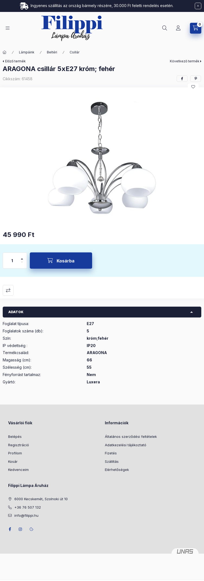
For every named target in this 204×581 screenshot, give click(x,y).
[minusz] (22, 264)
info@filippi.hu (26, 515)
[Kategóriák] (7, 28)
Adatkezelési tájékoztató (125, 445)
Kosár (13, 461)
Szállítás (112, 461)
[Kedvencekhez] (193, 87)
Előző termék (15, 61)
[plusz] (22, 257)
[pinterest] (195, 78)
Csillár (74, 52)
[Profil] (178, 28)
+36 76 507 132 (27, 507)
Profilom (15, 453)
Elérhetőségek (117, 469)
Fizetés (111, 453)
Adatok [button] (16, 312)
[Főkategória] (5, 52)
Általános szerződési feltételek (131, 436)
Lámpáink (26, 52)
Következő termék (184, 61)
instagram (20, 529)
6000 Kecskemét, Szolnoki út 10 (41, 499)
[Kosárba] (61, 260)
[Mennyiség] (12, 260)
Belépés (15, 436)
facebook (9, 529)
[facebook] (182, 78)
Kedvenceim (18, 469)
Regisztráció (18, 445)
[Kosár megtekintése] (195, 28)
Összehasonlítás (8, 290)
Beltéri (52, 52)
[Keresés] (164, 28)
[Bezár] (198, 6)
